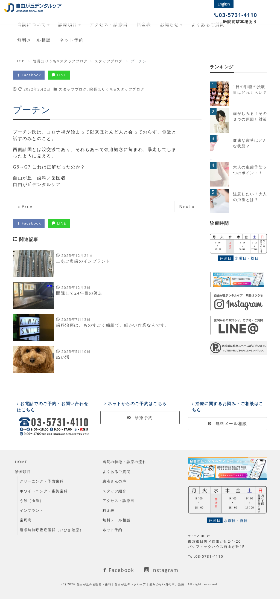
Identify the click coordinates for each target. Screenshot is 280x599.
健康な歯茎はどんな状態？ (250, 143)
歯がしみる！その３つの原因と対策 (250, 116)
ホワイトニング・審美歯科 (44, 490)
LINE (59, 74)
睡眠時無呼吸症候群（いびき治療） (52, 529)
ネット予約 (72, 40)
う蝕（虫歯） (32, 500)
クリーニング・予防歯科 (42, 481)
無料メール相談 (34, 40)
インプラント (32, 510)
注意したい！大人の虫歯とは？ (250, 196)
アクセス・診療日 (119, 500)
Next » (187, 206)
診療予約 (140, 417)
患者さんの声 (115, 481)
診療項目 (23, 471)
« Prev (25, 206)
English (224, 4)
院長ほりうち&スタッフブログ (116, 89)
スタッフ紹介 (115, 490)
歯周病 (26, 519)
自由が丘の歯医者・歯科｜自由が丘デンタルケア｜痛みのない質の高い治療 (131, 584)
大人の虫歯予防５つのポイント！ (250, 169)
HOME (21, 461)
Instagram (161, 570)
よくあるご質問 (116, 471)
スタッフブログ (73, 89)
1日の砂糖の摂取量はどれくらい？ (250, 89)
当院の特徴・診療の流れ (125, 461)
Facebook (28, 74)
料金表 (109, 510)
